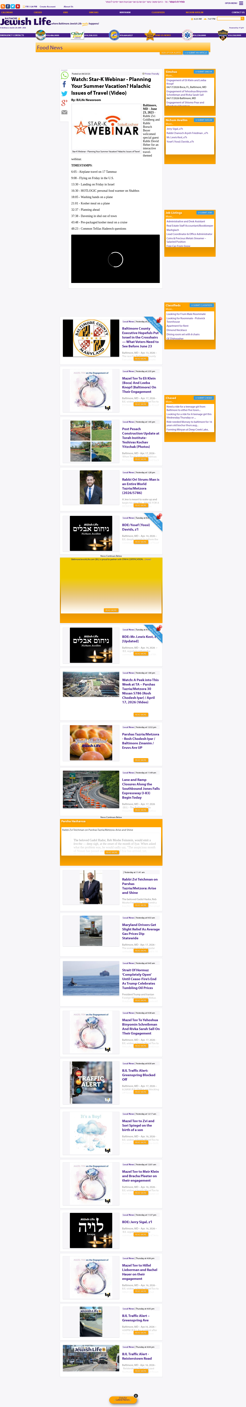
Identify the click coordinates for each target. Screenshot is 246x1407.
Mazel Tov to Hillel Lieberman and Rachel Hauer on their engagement (139, 1272)
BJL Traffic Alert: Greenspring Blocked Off (138, 1074)
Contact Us (238, 12)
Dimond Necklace (177, 330)
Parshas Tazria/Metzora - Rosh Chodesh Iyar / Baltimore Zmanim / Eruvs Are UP (140, 741)
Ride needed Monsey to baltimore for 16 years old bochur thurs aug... (189, 423)
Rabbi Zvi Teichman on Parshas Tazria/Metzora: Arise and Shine (140, 886)
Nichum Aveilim (194, 12)
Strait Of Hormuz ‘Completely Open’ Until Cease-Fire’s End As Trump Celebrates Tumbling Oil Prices (139, 979)
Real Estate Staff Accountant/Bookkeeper (190, 225)
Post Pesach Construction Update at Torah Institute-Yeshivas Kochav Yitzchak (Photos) (140, 438)
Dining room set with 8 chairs (183, 334)
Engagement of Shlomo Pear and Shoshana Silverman (185, 104)
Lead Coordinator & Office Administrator (189, 234)
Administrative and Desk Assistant (186, 221)
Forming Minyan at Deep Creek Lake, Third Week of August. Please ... (187, 431)
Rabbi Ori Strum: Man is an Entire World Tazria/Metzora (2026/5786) (140, 486)
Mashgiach (173, 230)
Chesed (38, 12)
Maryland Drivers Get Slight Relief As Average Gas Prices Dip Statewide (141, 931)
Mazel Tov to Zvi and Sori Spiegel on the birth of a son (138, 1125)
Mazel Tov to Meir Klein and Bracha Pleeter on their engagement (140, 1175)
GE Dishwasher (175, 338)
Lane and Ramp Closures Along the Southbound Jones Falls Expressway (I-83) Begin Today (141, 788)
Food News (50, 47)
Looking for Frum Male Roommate (186, 314)
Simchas (93, 12)
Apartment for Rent (177, 325)
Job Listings (174, 213)
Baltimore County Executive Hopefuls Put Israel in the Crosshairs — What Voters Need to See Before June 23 (140, 337)
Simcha (208, 71)
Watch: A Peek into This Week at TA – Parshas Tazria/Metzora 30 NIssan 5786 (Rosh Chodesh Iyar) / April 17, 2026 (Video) (140, 691)
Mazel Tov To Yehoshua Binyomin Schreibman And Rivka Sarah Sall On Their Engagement (141, 1026)
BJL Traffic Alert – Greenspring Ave (136, 1317)
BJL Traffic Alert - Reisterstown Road (137, 1356)
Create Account (48, 6)
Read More (140, 358)
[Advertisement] (122, 297)
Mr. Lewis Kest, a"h (177, 137)
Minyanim (125, 12)
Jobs (65, 12)
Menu (234, 3)
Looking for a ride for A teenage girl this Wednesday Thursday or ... (189, 415)
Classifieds (158, 12)
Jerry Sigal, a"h (175, 128)
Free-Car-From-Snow (178, 246)
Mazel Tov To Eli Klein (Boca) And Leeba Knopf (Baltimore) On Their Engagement (139, 385)
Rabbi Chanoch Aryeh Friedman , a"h (187, 133)
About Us (68, 6)
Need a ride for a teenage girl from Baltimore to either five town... (186, 408)
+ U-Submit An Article (196, 52)
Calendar (7, 12)
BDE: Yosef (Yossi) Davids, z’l (136, 527)
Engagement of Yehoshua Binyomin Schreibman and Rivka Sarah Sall (187, 93)
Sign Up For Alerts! (171, 52)
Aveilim (208, 120)
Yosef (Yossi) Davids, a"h (180, 141)
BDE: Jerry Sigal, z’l (137, 1222)
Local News (128, 321)
